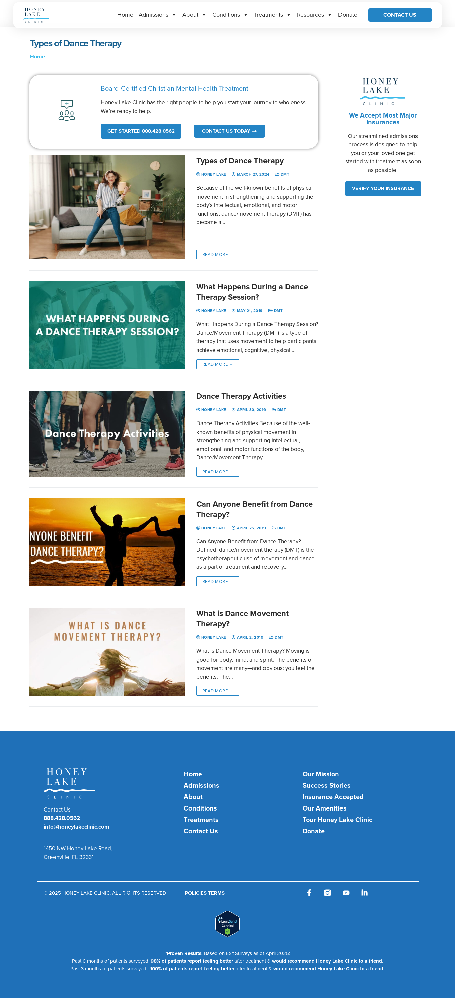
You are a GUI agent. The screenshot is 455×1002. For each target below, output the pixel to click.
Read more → (218, 254)
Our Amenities (325, 808)
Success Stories (327, 785)
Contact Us (399, 15)
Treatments (273, 14)
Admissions (158, 14)
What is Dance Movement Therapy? (242, 618)
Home (125, 14)
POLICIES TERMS (205, 893)
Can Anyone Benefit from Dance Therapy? (254, 508)
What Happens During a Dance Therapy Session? (252, 291)
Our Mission (321, 774)
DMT (282, 174)
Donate (347, 14)
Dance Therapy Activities (241, 396)
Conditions (230, 14)
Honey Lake (211, 174)
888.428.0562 (62, 818)
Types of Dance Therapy (240, 160)
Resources (315, 14)
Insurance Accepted (333, 796)
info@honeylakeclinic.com (76, 827)
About (194, 14)
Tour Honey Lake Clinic (337, 819)
